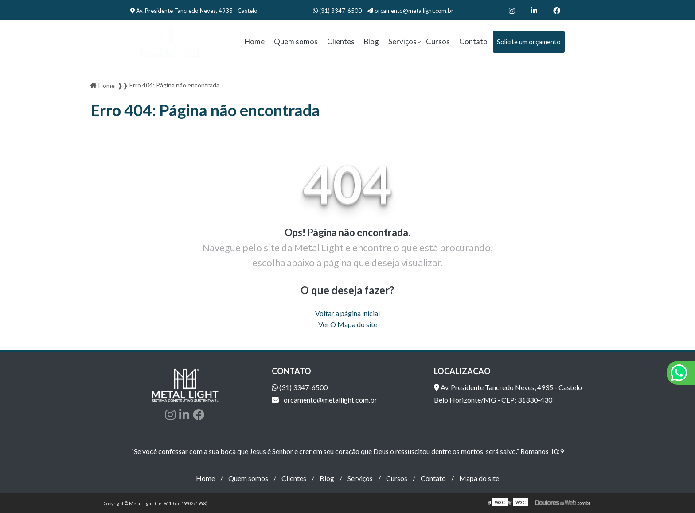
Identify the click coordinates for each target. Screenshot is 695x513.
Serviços (402, 41)
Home (255, 41)
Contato (473, 41)
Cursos (438, 41)
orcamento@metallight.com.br (410, 10)
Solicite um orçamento (529, 42)
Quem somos (296, 41)
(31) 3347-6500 (338, 10)
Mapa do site (479, 478)
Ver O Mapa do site (347, 324)
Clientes (341, 41)
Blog (371, 41)
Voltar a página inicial (347, 313)
